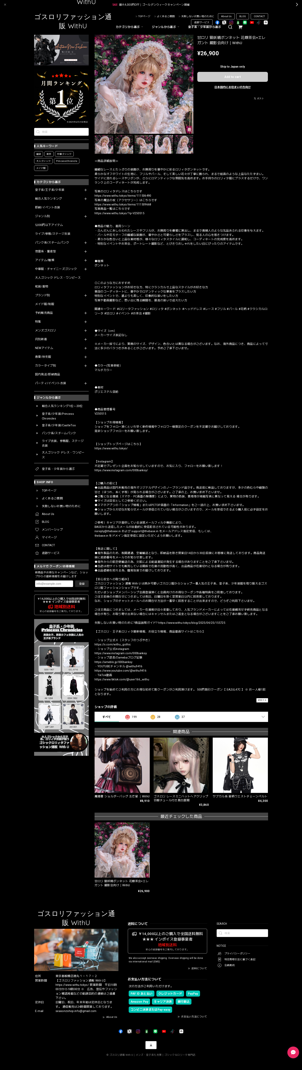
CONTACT (259, 16)
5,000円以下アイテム (49, 225)
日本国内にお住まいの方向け (232, 87)
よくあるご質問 (166, 16)
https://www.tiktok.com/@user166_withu (122, 679)
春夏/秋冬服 (43, 357)
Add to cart (232, 77)
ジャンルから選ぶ (166, 27)
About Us (226, 16)
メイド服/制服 (44, 304)
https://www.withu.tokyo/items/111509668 (123, 204)
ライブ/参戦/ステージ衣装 (52, 234)
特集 (38, 321)
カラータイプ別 (45, 365)
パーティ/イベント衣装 (50, 383)
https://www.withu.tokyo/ (111, 448)
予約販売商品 (44, 313)
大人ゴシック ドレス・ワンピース (58, 277)
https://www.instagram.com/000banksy (121, 653)
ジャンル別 (42, 216)
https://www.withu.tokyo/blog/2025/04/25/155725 (191, 623)
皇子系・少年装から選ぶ (204, 27)
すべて (106, 716)
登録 (82, 583)
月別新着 (41, 339)
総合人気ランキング (48, 198)
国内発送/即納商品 (47, 374)
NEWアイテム (44, 348)
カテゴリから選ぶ (130, 27)
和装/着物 (41, 286)
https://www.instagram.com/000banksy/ (121, 470)
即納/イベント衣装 (47, 207)
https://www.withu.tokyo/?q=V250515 (119, 213)
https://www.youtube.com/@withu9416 (121, 670)
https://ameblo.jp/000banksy (114, 662)
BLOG (242, 16)
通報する (262, 700)
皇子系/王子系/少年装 (50, 190)
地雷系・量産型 (45, 251)
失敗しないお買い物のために (197, 16)
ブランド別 (42, 295)
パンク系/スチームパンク (52, 242)
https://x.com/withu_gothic (113, 644)
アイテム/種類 (44, 260)
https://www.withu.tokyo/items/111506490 (123, 195)
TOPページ (144, 16)
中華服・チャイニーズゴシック (56, 269)
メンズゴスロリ (45, 330)
